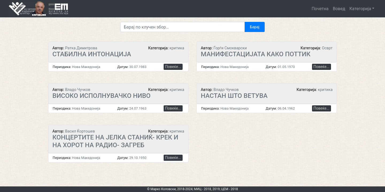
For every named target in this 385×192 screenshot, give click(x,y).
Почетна (319, 8)
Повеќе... (173, 67)
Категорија (360, 8)
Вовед (339, 8)
